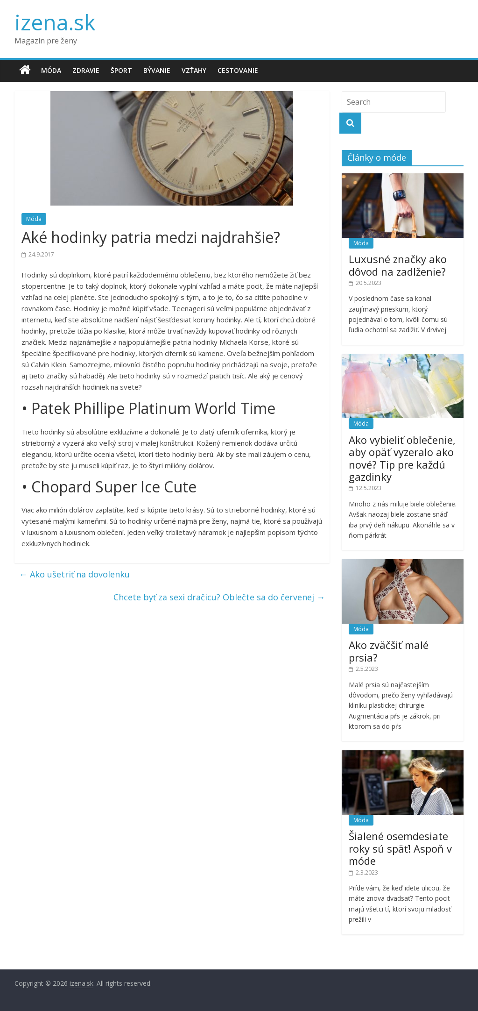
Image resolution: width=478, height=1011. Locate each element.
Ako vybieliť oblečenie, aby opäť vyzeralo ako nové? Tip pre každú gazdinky (402, 458)
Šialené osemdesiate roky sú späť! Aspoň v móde (400, 848)
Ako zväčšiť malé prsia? (389, 651)
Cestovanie (238, 70)
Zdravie (85, 70)
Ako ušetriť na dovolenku (74, 574)
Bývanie (156, 70)
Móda (51, 70)
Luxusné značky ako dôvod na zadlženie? (398, 265)
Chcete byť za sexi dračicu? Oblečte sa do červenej (219, 597)
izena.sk (54, 21)
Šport (121, 70)
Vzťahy (194, 70)
